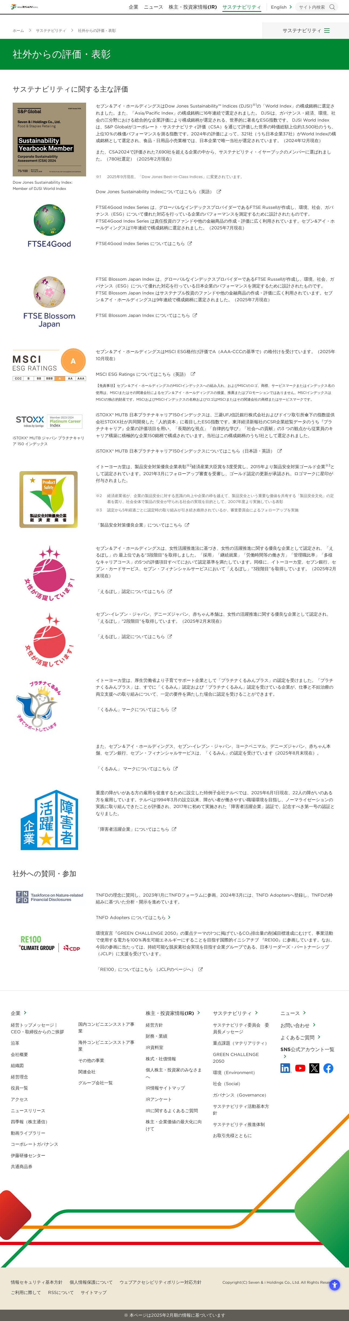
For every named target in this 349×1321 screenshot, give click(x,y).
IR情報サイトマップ (165, 1088)
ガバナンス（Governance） (241, 1095)
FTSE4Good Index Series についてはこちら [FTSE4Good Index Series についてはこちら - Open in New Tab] (140, 243)
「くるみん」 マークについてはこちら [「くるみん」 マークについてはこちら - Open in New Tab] (133, 768)
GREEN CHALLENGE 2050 (236, 1058)
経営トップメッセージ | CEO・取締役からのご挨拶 (37, 1028)
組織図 (17, 1065)
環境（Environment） (235, 1072)
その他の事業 (91, 1060)
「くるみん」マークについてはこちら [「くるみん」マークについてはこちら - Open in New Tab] (132, 709)
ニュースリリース (28, 1110)
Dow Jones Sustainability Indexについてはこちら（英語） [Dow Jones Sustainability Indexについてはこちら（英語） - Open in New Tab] (155, 191)
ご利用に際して (26, 1292)
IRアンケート (159, 1099)
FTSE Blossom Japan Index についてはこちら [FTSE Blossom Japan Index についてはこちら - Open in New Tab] (143, 315)
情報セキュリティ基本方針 (37, 1282)
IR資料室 (154, 1047)
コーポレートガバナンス (34, 1144)
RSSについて (61, 1292)
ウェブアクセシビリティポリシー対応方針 (161, 1282)
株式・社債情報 (161, 1058)
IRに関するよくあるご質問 (172, 1110)
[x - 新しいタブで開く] (314, 1068)
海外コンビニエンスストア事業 (106, 1046)
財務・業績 (156, 1036)
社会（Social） (228, 1083)
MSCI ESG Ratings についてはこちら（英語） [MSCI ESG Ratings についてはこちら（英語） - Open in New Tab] (142, 374)
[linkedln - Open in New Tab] (286, 1068)
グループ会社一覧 (95, 1082)
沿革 (15, 1043)
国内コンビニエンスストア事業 (106, 1027)
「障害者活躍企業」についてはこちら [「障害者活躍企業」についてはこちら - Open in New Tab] (132, 829)
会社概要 (19, 1054)
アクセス (19, 1099)
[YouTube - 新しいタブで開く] (300, 1068)
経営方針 (154, 1025)
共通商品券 (21, 1166)
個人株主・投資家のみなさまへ (174, 1073)
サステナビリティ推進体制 (239, 1124)
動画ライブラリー (28, 1133)
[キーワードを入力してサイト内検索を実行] (316, 11)
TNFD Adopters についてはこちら (131, 917)
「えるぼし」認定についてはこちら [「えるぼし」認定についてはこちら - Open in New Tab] (130, 591)
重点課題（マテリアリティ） (241, 1043)
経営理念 (19, 1076)
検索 (332, 11)
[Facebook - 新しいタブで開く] (328, 1068)
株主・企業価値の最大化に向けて (174, 1125)
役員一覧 (19, 1088)
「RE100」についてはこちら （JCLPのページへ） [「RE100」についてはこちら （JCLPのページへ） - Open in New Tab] (146, 969)
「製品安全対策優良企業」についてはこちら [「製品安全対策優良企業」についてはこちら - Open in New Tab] (139, 525)
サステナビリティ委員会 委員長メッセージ (241, 1028)
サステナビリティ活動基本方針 (241, 1110)
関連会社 (87, 1071)
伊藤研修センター (28, 1155)
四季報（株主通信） (30, 1121)
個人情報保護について (91, 1282)
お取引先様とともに (232, 1135)
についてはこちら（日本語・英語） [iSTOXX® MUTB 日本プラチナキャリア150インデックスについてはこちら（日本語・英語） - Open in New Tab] (185, 451)
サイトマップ (94, 1292)
